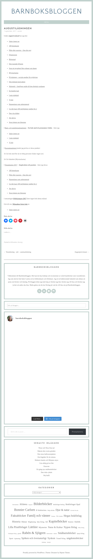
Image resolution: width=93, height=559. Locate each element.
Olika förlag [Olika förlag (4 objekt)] (81, 527)
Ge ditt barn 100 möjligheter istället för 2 (23, 109)
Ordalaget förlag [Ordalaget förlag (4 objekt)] (12, 533)
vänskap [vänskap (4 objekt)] (44, 542)
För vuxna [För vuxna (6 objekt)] (59, 516)
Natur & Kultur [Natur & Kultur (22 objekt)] (55, 527)
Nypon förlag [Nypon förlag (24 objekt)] (70, 527)
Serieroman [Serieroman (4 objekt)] (49, 533)
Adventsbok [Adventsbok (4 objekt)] (15, 504)
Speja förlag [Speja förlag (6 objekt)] (80, 533)
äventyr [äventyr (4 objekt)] (49, 542)
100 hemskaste (14, 46)
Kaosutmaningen (11, 148)
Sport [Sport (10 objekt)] (11, 538)
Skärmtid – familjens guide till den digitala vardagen (27, 86)
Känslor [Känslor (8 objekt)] (71, 522)
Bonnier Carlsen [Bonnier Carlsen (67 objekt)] (24, 510)
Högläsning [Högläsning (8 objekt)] (32, 522)
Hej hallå (46, 475)
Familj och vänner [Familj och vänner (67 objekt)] (38, 515)
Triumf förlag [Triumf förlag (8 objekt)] (61, 538)
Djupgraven (13, 55)
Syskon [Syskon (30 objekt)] (51, 538)
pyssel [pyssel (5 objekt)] (19, 533)
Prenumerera (77, 431)
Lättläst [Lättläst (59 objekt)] (33, 527)
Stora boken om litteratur (17, 122)
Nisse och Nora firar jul (46, 448)
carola (19, 31)
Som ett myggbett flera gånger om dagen (23, 68)
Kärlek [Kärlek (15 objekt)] (77, 522)
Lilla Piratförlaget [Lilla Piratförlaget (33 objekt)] (17, 527)
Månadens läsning (16, 242)
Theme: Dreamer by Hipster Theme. (58, 553)
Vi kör (11, 100)
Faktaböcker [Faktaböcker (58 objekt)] (18, 515)
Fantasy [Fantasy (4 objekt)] (53, 516)
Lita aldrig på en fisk (46, 463)
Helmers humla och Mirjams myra (46, 460)
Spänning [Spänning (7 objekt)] (17, 538)
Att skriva (12, 118)
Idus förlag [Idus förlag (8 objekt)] (40, 522)
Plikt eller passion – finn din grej (20, 50)
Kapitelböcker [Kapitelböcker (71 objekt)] (58, 521)
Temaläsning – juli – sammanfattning (17, 252)
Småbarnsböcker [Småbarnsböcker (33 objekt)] (67, 533)
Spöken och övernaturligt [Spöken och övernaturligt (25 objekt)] (33, 538)
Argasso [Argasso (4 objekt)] (30, 504)
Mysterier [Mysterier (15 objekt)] (43, 527)
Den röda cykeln (46, 472)
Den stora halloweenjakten (46, 454)
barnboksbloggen (46, 11)
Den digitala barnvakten (17, 82)
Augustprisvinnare (82, 252)
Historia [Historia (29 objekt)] (16, 521)
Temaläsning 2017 (11, 165)
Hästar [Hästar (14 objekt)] (24, 522)
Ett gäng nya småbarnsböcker (46, 469)
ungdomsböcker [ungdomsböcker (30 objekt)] (74, 538)
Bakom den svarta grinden (46, 451)
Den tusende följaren (16, 64)
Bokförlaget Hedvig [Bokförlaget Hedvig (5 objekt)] (59, 504)
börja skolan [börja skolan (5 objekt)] (50, 510)
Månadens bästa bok (20, 204)
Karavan (46, 466)
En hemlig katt (14, 91)
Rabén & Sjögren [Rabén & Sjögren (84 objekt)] (34, 533)
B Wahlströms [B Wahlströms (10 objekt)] (41, 510)
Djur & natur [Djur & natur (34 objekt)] (63, 509)
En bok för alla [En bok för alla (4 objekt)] (74, 510)
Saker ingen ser (14, 41)
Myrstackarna (13, 73)
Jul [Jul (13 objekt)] (46, 522)
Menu (46, 22)
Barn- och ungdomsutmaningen (15, 128)
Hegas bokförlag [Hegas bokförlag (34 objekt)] (73, 515)
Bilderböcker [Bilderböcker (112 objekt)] (43, 504)
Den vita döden (14, 113)
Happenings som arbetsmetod (19, 104)
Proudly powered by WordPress (33, 553)
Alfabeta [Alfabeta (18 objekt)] (23, 504)
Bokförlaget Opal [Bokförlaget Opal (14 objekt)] (73, 504)
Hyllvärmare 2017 (19, 199)
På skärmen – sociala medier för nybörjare (23, 77)
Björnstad (12, 59)
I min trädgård (14, 95)
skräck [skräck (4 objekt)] (55, 533)
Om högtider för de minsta (47, 457)
